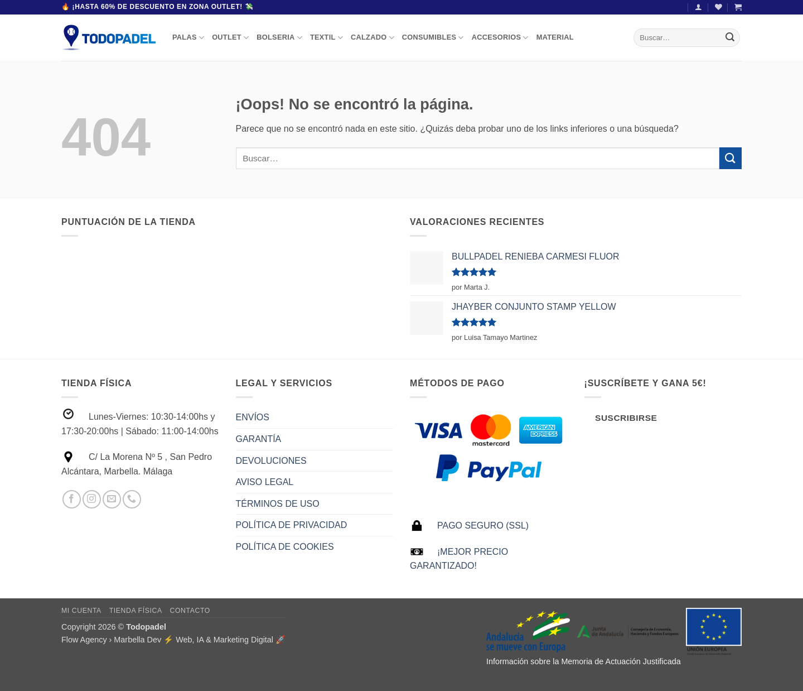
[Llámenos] (132, 499)
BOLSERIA (279, 37)
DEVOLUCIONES (271, 461)
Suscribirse (626, 418)
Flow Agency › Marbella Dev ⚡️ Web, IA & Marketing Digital (167, 639)
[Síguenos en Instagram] (92, 499)
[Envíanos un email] (112, 499)
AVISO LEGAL (265, 482)
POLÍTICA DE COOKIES (285, 546)
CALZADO (372, 37)
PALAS (188, 37)
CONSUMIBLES (433, 37)
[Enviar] (729, 37)
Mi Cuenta (81, 611)
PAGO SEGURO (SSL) (483, 525)
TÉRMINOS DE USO (278, 503)
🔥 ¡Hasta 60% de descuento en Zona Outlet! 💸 (157, 7)
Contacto (190, 611)
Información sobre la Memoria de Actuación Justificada (583, 661)
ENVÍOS (252, 417)
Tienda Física (135, 611)
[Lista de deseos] (718, 7)
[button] (698, 7)
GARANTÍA (259, 439)
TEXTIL (326, 37)
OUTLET (230, 37)
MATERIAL (555, 37)
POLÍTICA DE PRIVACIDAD (291, 525)
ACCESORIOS (500, 37)
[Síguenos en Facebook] (71, 499)
